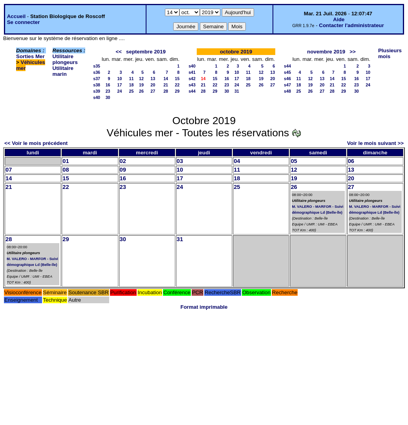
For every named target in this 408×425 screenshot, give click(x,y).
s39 (96, 91)
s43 (192, 84)
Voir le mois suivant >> (375, 143)
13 (152, 78)
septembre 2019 (146, 52)
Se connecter (23, 22)
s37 (96, 78)
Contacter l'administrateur (351, 25)
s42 (192, 78)
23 (108, 91)
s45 (287, 72)
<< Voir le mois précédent (36, 143)
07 (8, 170)
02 (123, 161)
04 (237, 161)
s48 (287, 91)
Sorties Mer (30, 56)
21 (165, 84)
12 (141, 78)
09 (123, 170)
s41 (192, 72)
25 (131, 91)
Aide (338, 19)
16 (108, 84)
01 (65, 161)
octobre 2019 (236, 52)
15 (177, 78)
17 (119, 84)
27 (152, 91)
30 (108, 97)
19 (141, 84)
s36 (96, 72)
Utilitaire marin (63, 71)
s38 (96, 84)
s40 (96, 97)
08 (65, 170)
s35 (96, 66)
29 (177, 91)
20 (152, 84)
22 (177, 84)
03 (180, 161)
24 (119, 91)
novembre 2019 (326, 52)
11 (131, 78)
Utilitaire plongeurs (65, 59)
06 (351, 161)
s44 (192, 91)
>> (352, 52)
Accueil (16, 16)
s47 (287, 84)
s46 (287, 78)
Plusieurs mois (390, 53)
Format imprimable (204, 307)
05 (294, 161)
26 (141, 91)
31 (236, 91)
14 (165, 78)
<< (118, 52)
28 (165, 91)
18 (131, 84)
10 (119, 78)
